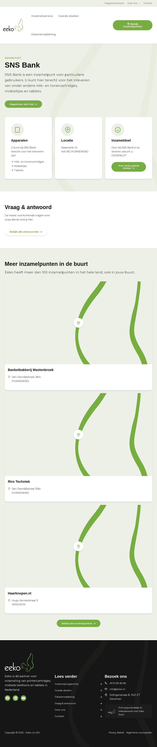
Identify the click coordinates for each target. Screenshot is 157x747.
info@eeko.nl (118, 689)
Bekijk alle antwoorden (24, 232)
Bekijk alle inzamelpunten (77, 623)
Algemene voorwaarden (139, 732)
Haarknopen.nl (22, 593)
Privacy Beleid (116, 732)
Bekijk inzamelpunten (132, 25)
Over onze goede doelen (129, 167)
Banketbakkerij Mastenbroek (35, 370)
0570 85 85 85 (118, 683)
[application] (138, 3)
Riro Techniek (21, 481)
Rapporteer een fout (23, 104)
